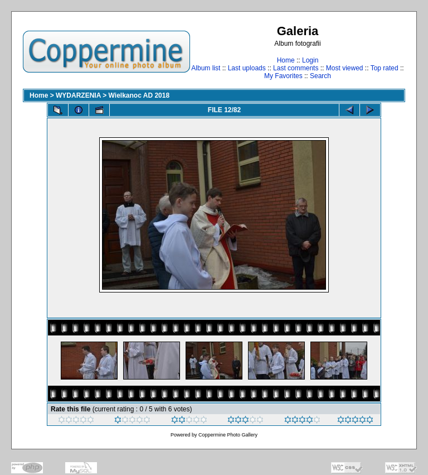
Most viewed (344, 68)
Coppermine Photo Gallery (227, 435)
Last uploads (247, 68)
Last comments (295, 68)
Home (286, 60)
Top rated (384, 68)
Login (310, 60)
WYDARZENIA (78, 95)
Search (320, 76)
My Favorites (283, 76)
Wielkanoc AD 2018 (139, 95)
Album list (205, 68)
